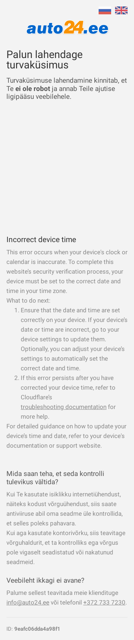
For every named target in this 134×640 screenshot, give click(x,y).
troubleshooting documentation (63, 406)
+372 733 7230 (104, 602)
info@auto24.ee (27, 602)
